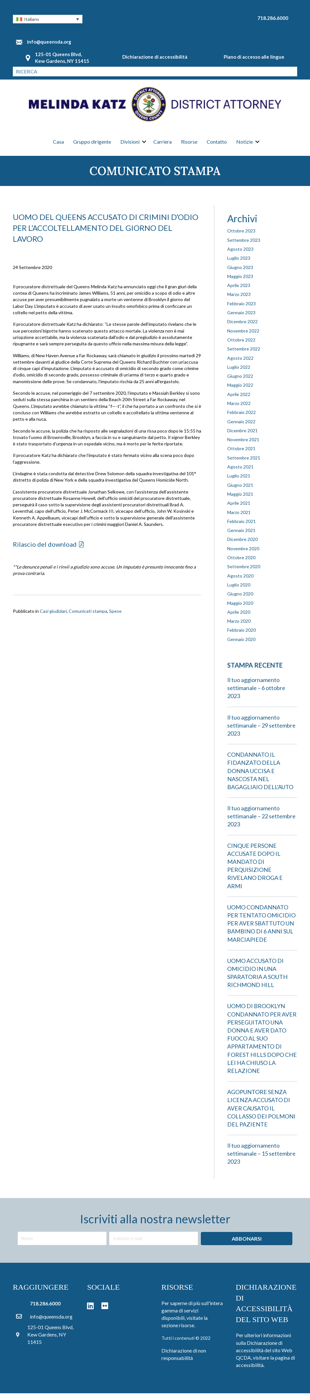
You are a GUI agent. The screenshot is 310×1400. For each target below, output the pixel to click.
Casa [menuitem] (58, 146)
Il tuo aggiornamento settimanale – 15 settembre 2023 (261, 1160)
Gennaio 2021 (241, 537)
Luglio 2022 (238, 373)
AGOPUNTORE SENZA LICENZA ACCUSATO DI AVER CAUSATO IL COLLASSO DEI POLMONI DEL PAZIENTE (261, 1114)
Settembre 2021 (243, 464)
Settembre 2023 (243, 246)
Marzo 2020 (239, 627)
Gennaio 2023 (241, 319)
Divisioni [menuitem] (130, 146)
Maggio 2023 (240, 282)
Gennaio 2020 (241, 645)
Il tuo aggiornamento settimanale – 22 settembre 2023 (261, 822)
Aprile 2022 (238, 400)
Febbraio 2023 (241, 310)
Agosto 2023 (240, 255)
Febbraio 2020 (241, 636)
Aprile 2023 (238, 292)
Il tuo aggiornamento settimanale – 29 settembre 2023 (261, 731)
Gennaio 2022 (241, 428)
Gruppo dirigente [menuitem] (92, 146)
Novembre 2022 (243, 337)
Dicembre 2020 (242, 546)
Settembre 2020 (243, 573)
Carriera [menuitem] (162, 146)
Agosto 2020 (240, 582)
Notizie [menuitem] (244, 146)
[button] (47, 19)
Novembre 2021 (243, 446)
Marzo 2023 (239, 301)
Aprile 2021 (238, 509)
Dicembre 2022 (242, 328)
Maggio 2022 (240, 391)
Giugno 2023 (240, 273)
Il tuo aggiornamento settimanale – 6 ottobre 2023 (256, 694)
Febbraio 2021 (241, 527)
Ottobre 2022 (241, 346)
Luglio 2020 (238, 591)
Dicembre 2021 (242, 437)
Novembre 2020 (243, 555)
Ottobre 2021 (241, 455)
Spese (115, 617)
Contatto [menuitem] (217, 146)
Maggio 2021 (240, 500)
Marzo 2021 (239, 518)
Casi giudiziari (53, 617)
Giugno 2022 (240, 382)
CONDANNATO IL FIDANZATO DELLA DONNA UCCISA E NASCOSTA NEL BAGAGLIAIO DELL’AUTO (260, 777)
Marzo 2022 (239, 410)
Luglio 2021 (238, 482)
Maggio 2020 (240, 609)
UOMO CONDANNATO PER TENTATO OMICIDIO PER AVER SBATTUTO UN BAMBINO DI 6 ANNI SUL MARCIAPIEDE (261, 929)
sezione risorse (177, 1332)
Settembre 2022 (243, 355)
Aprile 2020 (238, 618)
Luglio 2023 (238, 264)
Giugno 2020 (240, 600)
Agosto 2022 (240, 364)
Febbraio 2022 (241, 419)
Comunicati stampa (88, 617)
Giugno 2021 (240, 491)
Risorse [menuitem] (189, 146)
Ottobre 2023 (241, 237)
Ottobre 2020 (241, 564)
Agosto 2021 (240, 473)
